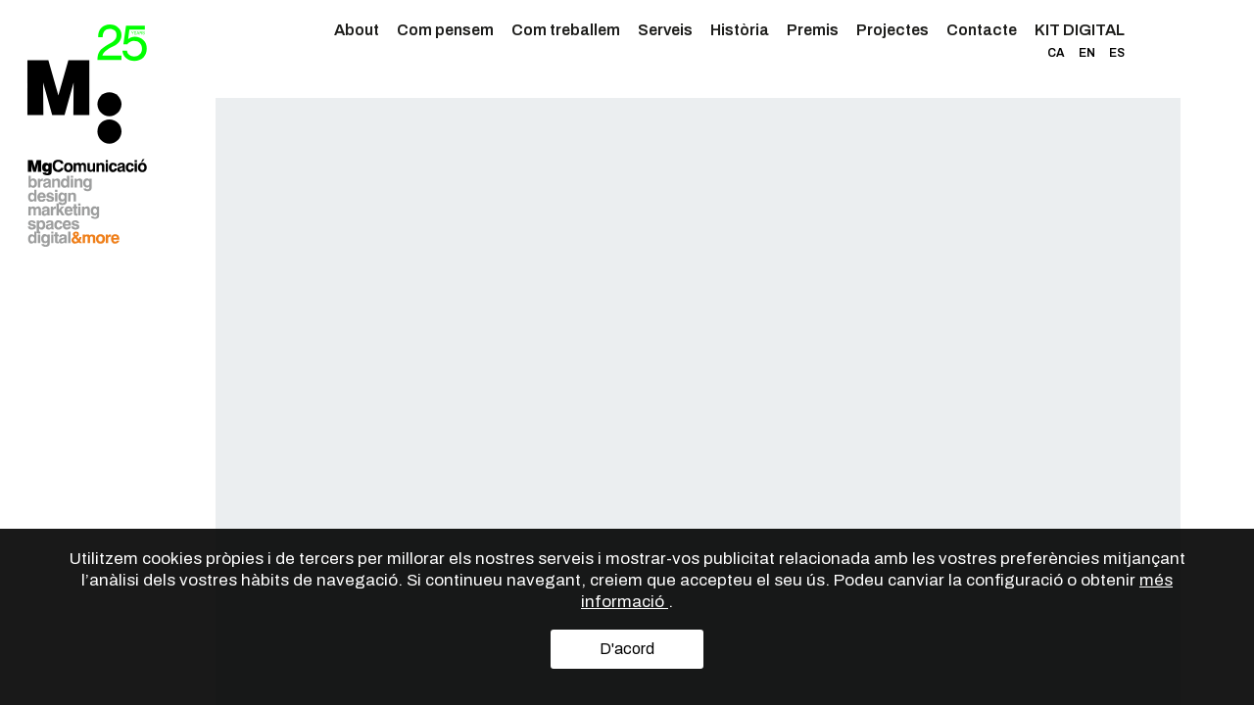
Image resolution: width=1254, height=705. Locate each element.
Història (739, 30)
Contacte (981, 30)
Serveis (665, 30)
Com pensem (445, 30)
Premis (813, 30)
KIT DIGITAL (1080, 30)
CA (1056, 53)
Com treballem (565, 30)
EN (1087, 53)
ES (1117, 53)
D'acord (627, 648)
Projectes (892, 30)
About (356, 30)
